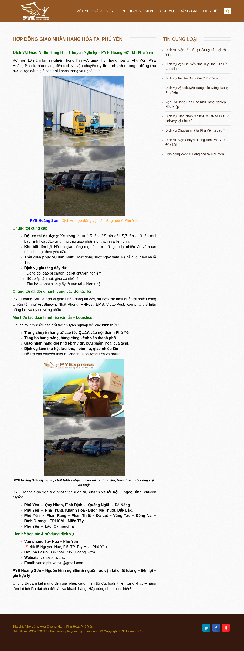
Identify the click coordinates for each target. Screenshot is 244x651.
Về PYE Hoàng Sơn (95, 11)
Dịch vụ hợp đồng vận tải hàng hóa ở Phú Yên (100, 221)
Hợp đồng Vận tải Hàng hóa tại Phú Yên (194, 154)
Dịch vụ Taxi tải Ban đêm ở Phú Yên (191, 78)
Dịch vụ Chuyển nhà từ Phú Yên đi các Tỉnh (197, 130)
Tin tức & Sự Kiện (136, 11)
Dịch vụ (166, 11)
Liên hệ (210, 11)
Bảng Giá (188, 11)
